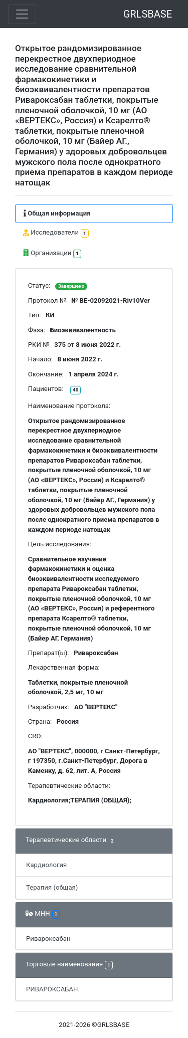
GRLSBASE (147, 14)
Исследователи (56, 233)
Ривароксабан (48, 938)
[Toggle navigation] (22, 14)
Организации (52, 253)
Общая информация (57, 213)
